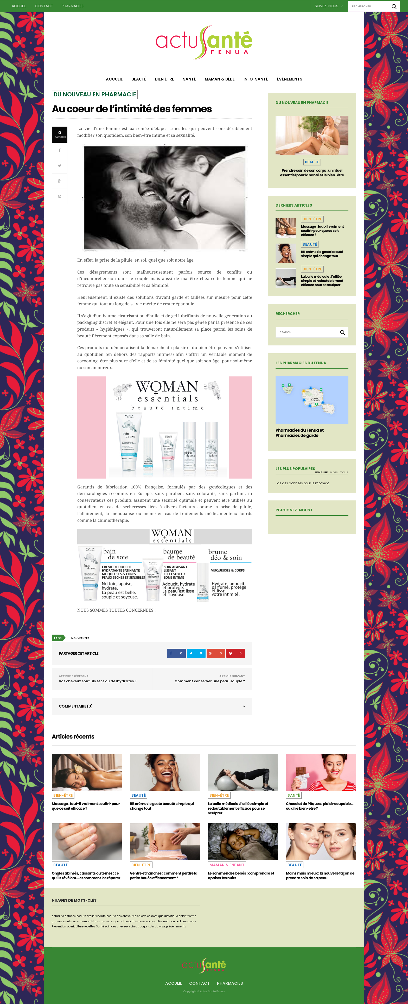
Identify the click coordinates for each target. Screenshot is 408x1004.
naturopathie (129, 921)
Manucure (98, 921)
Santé (189, 79)
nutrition (169, 921)
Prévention (59, 926)
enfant (183, 916)
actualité (58, 916)
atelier (91, 916)
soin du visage (158, 926)
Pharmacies (73, 6)
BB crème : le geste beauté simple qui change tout (322, 253)
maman (85, 921)
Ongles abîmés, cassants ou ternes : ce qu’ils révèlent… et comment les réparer (86, 876)
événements (177, 926)
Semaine (321, 472)
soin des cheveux (116, 926)
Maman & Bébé (220, 79)
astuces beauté (75, 916)
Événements (289, 79)
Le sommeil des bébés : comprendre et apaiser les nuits (241, 876)
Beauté (138, 79)
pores (192, 921)
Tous (344, 472)
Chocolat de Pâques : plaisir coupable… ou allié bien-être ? (319, 806)
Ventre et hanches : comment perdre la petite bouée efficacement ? (163, 876)
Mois (334, 472)
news (141, 921)
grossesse (59, 921)
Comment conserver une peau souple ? (210, 681)
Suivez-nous (329, 6)
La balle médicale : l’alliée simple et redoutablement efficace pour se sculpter (322, 280)
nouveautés (80, 638)
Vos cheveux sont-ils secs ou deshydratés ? (98, 681)
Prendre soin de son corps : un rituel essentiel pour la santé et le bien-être (312, 173)
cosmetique (155, 916)
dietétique (171, 916)
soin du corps (138, 926)
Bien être (164, 79)
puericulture (75, 926)
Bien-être (312, 219)
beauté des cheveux (120, 916)
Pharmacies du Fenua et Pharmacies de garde (300, 432)
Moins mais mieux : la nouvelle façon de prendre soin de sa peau (320, 876)
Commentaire (76, 706)
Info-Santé (256, 79)
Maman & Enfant (226, 864)
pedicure (182, 921)
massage (112, 921)
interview (72, 921)
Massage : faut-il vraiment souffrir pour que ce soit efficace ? (322, 230)
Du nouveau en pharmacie (94, 94)
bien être (140, 916)
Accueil (19, 6)
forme (192, 916)
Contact (44, 6)
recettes (89, 926)
